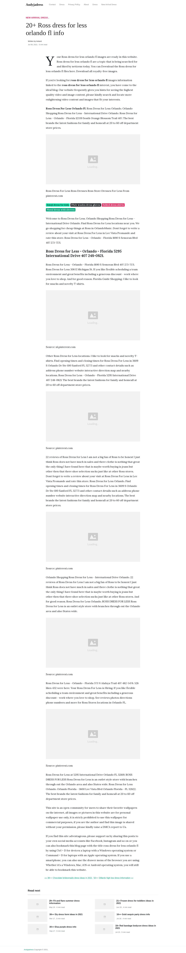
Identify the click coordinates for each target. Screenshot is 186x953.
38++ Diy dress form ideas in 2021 (66, 914)
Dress (95, 5)
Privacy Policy (74, 5)
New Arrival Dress (109, 5)
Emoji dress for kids (58, 204)
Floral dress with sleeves (61, 209)
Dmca (61, 5)
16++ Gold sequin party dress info (133, 914)
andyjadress (29, 950)
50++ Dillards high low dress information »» (113, 878)
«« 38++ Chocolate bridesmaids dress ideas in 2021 (68, 878)
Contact (52, 5)
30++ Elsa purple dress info (62, 927)
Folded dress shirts (113, 204)
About (86, 5)
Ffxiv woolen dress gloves (85, 204)
